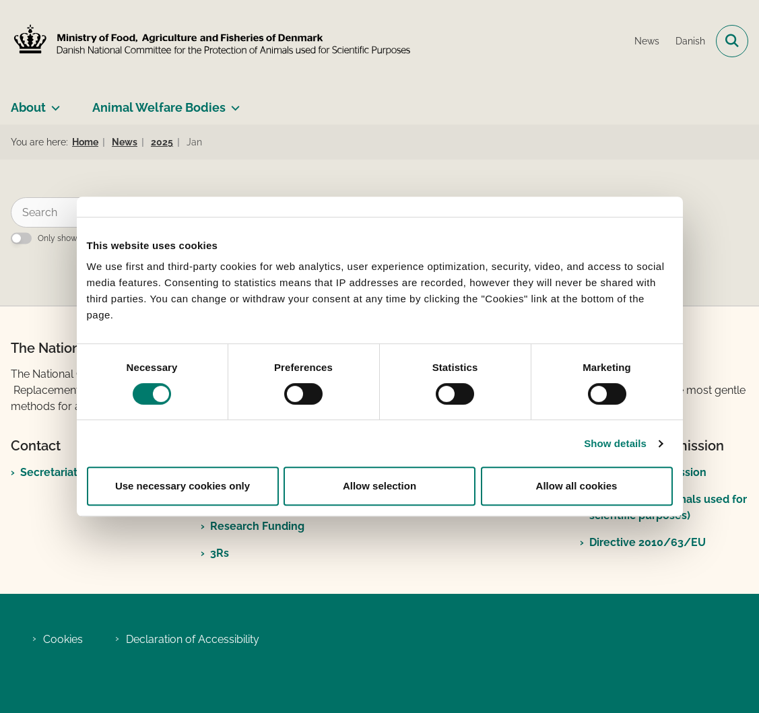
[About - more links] (53, 102)
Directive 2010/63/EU (647, 542)
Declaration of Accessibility (192, 639)
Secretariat (48, 472)
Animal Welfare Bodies (159, 107)
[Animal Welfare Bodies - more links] (233, 102)
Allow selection (379, 485)
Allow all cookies (577, 485)
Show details (615, 443)
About (28, 107)
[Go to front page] (207, 41)
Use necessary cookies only (182, 485)
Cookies (63, 639)
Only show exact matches (86, 238)
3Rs (219, 553)
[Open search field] (732, 41)
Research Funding (257, 526)
